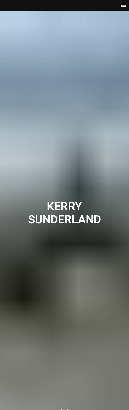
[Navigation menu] (123, 5)
